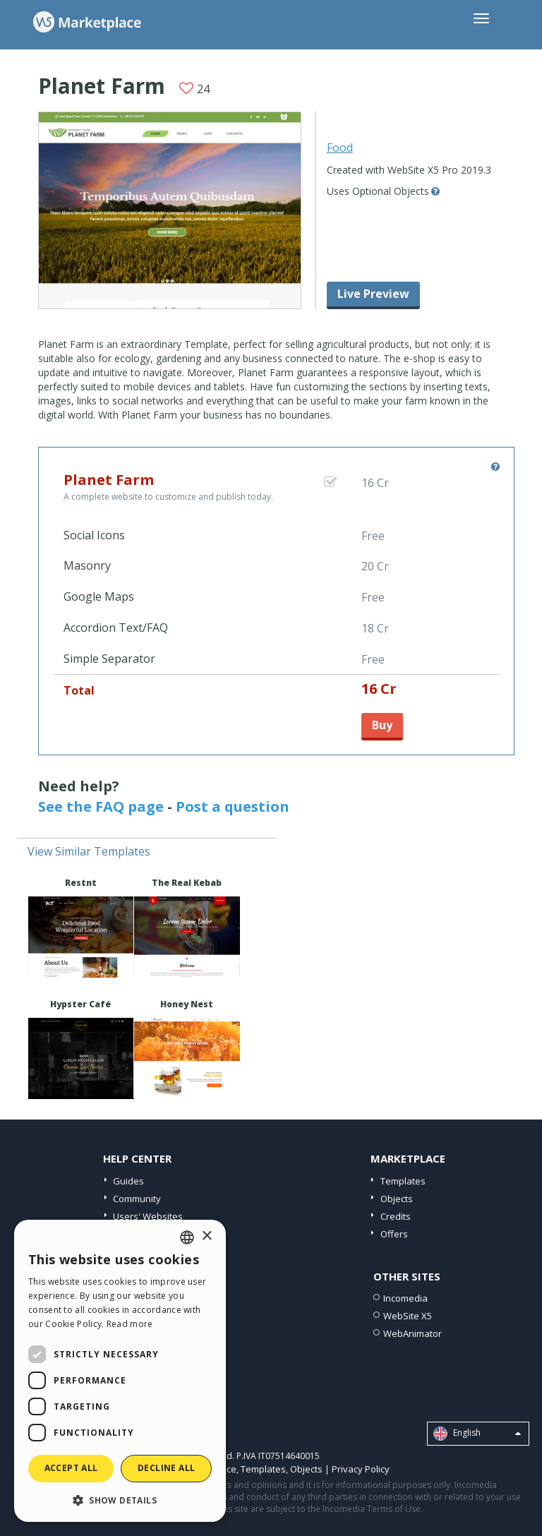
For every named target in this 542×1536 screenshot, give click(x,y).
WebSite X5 (407, 1315)
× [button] (206, 1236)
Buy (382, 725)
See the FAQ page (101, 806)
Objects (396, 1198)
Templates (403, 1181)
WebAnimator (412, 1333)
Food (340, 147)
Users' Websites (148, 1216)
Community (137, 1198)
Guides (128, 1181)
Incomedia (405, 1298)
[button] (120, 1500)
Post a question (232, 806)
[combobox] (187, 1237)
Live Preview (373, 293)
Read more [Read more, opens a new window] (130, 1324)
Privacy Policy (361, 1469)
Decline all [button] (166, 1468)
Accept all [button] (71, 1468)
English (477, 1434)
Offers (394, 1234)
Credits (395, 1216)
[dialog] (120, 1371)
